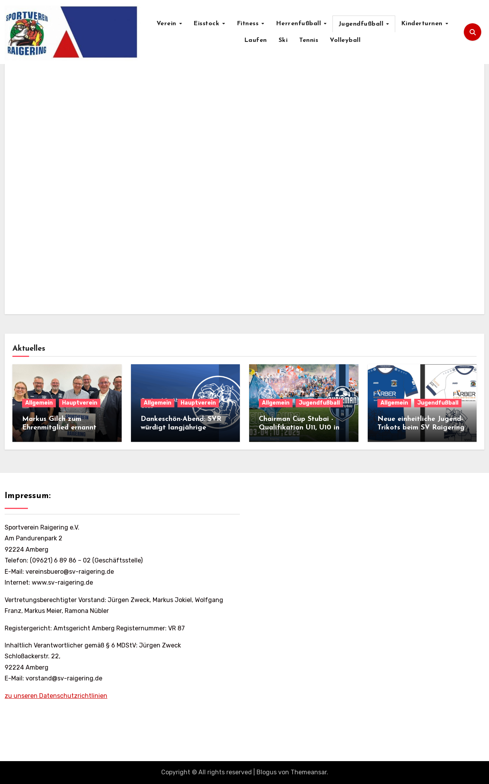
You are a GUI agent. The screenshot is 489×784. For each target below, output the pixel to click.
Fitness (249, 24)
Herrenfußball (299, 24)
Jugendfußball (362, 24)
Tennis (308, 40)
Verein (168, 24)
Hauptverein (79, 403)
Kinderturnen (423, 24)
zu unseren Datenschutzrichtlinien (56, 695)
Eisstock (207, 24)
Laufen (255, 40)
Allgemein (39, 403)
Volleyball (345, 40)
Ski (283, 40)
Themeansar (309, 772)
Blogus (267, 772)
